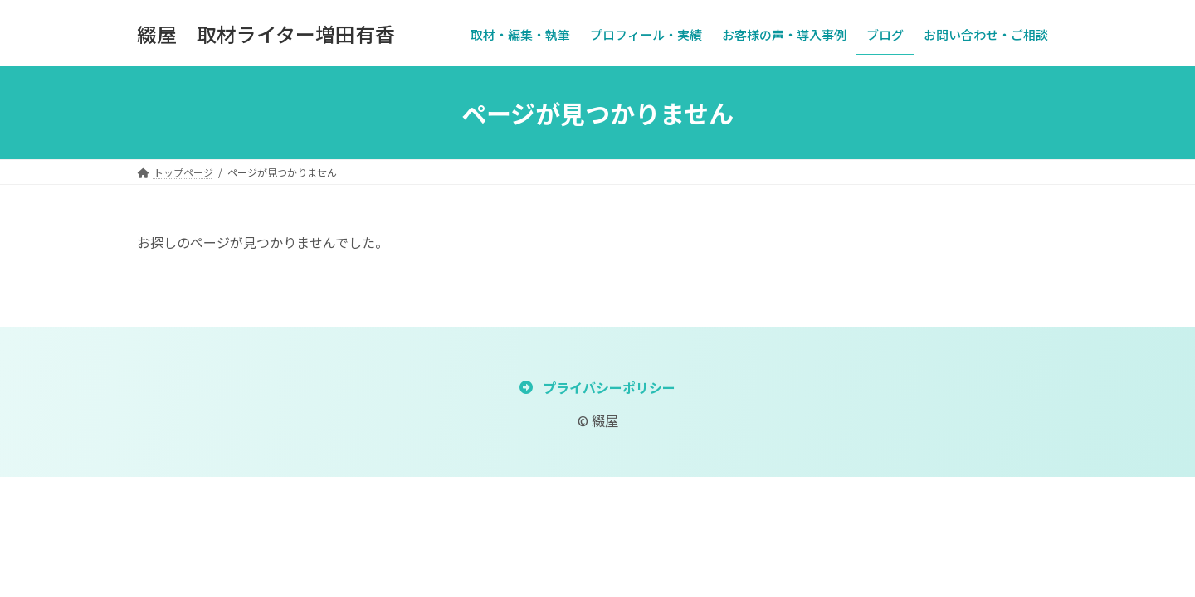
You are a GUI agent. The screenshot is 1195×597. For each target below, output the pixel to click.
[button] (597, 386)
